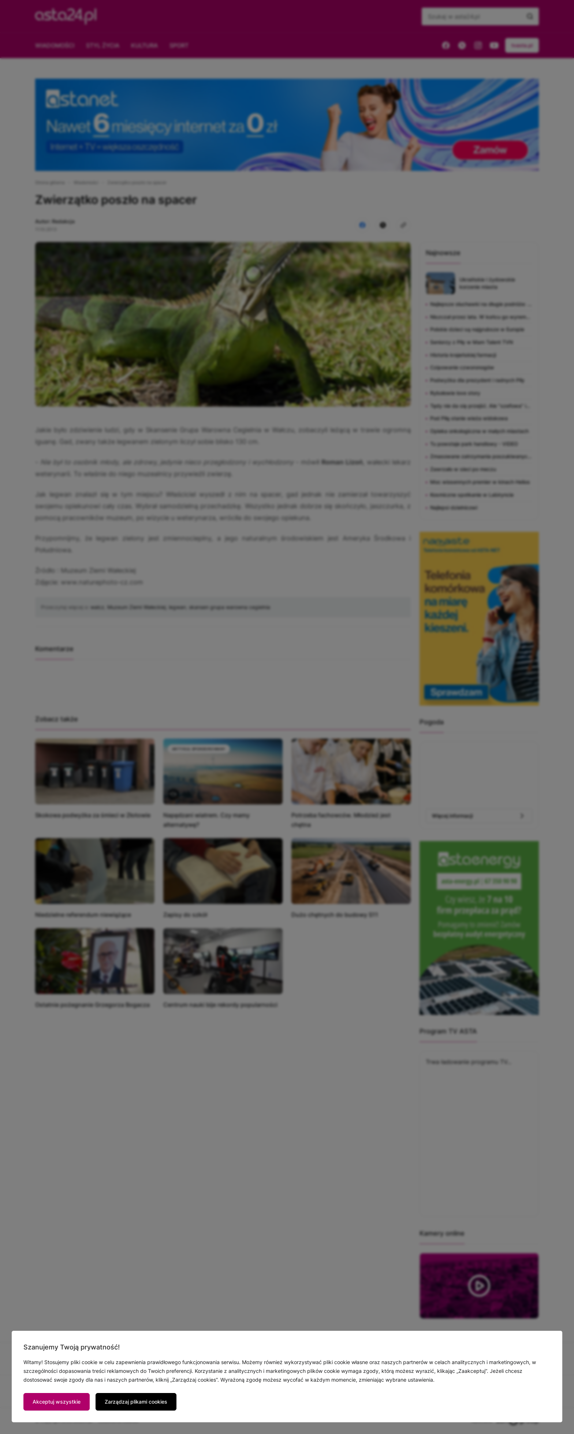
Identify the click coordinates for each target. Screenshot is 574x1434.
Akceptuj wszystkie (57, 1401)
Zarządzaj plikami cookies (136, 1401)
